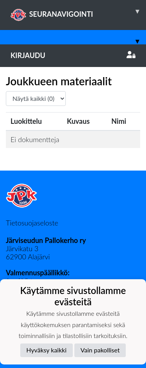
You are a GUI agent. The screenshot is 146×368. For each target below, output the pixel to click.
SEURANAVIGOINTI (78, 11)
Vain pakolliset (100, 350)
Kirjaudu (73, 55)
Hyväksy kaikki (46, 350)
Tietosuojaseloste (32, 222)
